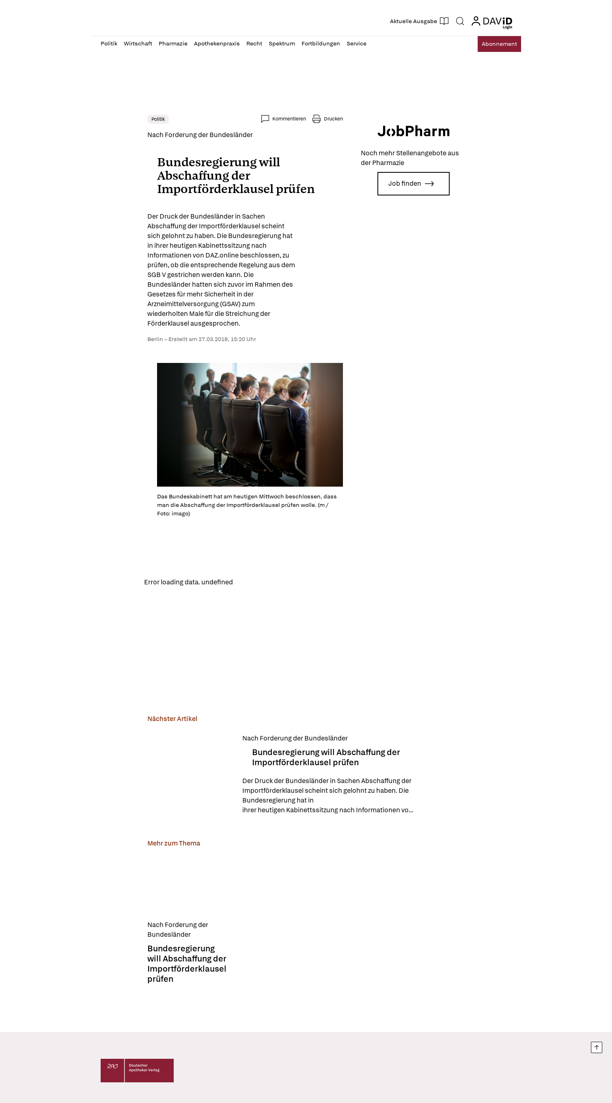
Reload (203, 574)
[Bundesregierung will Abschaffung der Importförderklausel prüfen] (143, 768)
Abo (493, 44)
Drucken (380, 119)
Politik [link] (111, 119)
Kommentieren (336, 119)
